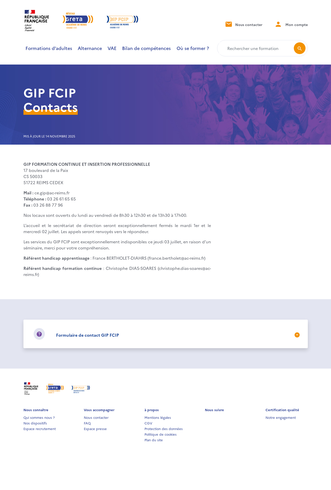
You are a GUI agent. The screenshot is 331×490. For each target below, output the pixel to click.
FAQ (87, 423)
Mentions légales (157, 417)
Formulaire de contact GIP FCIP (87, 335)
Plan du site (153, 439)
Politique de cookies (160, 434)
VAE (112, 48)
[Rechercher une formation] (256, 48)
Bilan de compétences (146, 48)
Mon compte (291, 24)
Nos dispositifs (35, 423)
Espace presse (95, 428)
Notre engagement (281, 417)
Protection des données (163, 428)
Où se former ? (193, 48)
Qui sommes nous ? (39, 417)
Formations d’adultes (48, 48)
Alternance (90, 48)
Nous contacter (243, 24)
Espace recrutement (39, 428)
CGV (148, 423)
